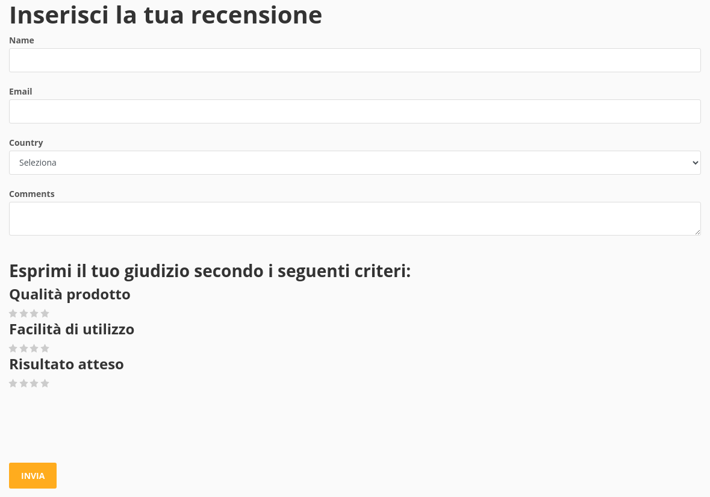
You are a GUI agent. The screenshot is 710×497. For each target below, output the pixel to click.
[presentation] (100, 426)
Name (21, 40)
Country (26, 142)
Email (21, 91)
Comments (32, 193)
